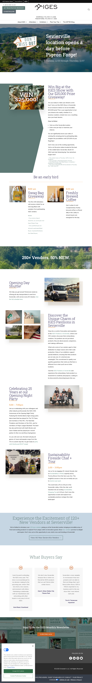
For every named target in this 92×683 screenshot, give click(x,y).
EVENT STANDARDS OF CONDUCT (60, 677)
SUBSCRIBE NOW (46, 634)
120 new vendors (35, 527)
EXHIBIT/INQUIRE (9, 12)
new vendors (67, 530)
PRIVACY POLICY (76, 680)
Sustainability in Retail (57, 474)
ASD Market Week (7, 1)
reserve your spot (55, 481)
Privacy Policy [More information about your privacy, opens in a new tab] (11, 667)
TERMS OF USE (64, 680)
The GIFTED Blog (68, 22)
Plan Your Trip (54, 22)
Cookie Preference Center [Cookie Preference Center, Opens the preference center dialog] (18, 676)
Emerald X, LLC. (65, 669)
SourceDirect (18, 1)
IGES (25, 1)
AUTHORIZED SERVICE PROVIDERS (35, 677)
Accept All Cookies (18, 671)
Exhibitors (43, 22)
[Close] (33, 646)
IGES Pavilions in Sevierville (60, 334)
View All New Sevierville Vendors (45, 537)
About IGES (21, 22)
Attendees (32, 22)
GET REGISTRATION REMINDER (14, 8)
